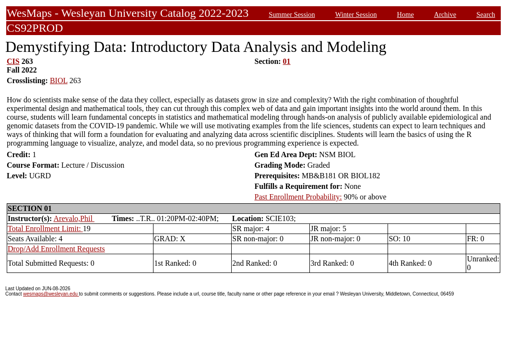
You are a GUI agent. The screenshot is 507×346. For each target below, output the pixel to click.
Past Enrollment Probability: (298, 197)
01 (287, 61)
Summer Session (292, 14)
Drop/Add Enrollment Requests (56, 249)
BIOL (59, 80)
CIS (13, 61)
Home (405, 14)
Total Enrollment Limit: (45, 228)
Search (485, 14)
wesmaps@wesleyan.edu (51, 294)
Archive (445, 14)
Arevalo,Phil (74, 218)
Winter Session (356, 14)
